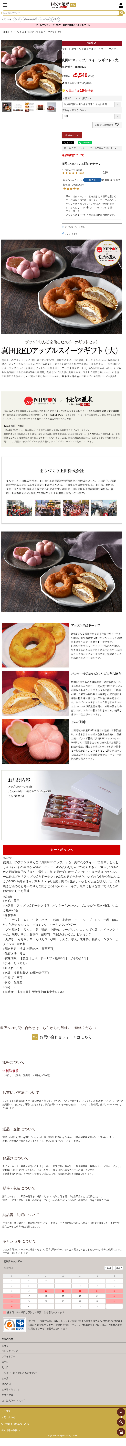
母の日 (17, 19)
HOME (4, 32)
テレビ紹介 (45, 19)
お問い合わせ (8, 1417)
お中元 (5, 1378)
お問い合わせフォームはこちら (66, 1037)
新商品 (56, 19)
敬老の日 (6, 1384)
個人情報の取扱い (10, 1430)
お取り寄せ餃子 (30, 19)
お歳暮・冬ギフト (11, 1389)
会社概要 (5, 1411)
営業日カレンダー (13, 1261)
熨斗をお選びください (75, 110)
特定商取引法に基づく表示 (15, 1424)
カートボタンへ (61, 850)
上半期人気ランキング (13, 1400)
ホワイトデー (8, 1356)
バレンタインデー (11, 1351)
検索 (122, 13)
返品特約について (73, 155)
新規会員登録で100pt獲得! (78, 83)
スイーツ (15, 32)
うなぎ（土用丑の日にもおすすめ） (20, 1373)
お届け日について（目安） (77, 98)
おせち (5, 1345)
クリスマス (7, 1395)
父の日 (5, 1367)
